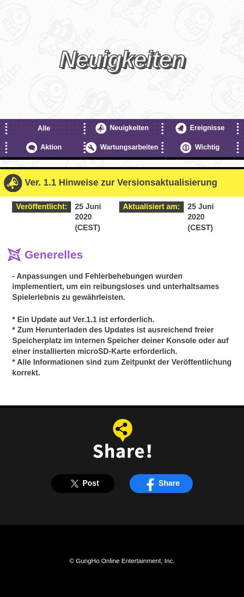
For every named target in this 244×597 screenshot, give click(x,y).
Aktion (44, 147)
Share (160, 484)
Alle (43, 128)
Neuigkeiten (122, 128)
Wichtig (199, 147)
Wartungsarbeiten (122, 147)
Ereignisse (200, 128)
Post (83, 484)
